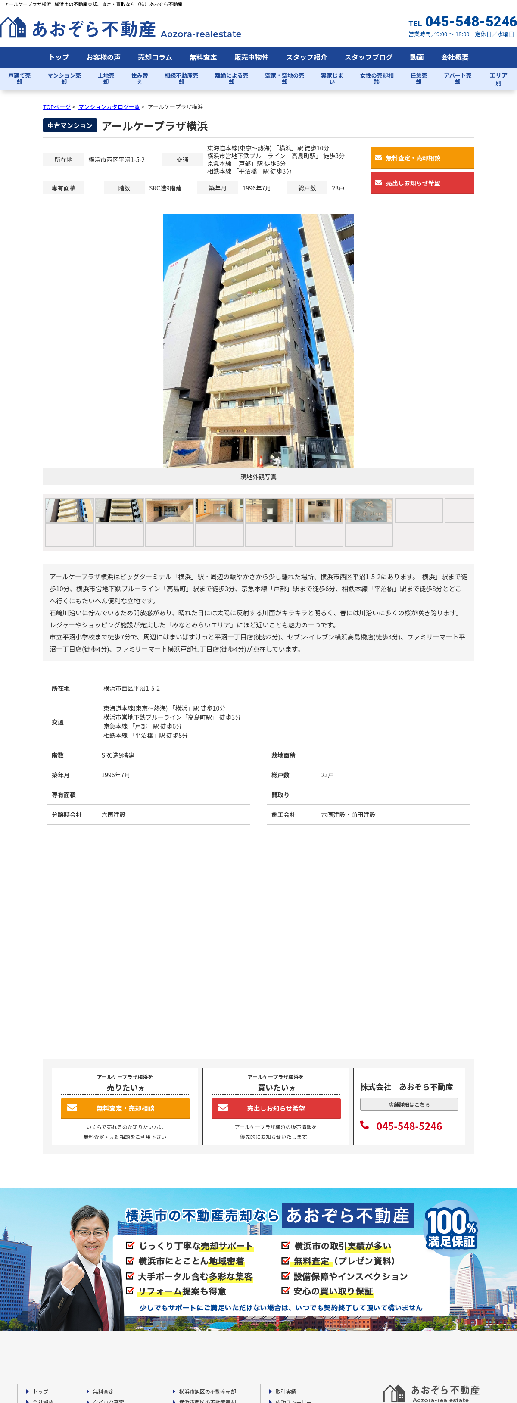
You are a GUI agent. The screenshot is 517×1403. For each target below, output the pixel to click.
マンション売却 (64, 78)
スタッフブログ (369, 57)
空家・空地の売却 (284, 78)
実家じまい (332, 78)
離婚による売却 (232, 78)
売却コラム (155, 57)
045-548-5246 (401, 1125)
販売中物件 (251, 57)
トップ (58, 57)
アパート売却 (458, 78)
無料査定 (203, 57)
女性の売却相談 (377, 78)
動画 (417, 57)
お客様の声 (103, 57)
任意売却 (418, 78)
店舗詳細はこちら (409, 1104)
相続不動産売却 (181, 78)
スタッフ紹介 (306, 57)
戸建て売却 (19, 78)
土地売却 (106, 78)
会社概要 (455, 57)
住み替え (139, 78)
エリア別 (498, 79)
